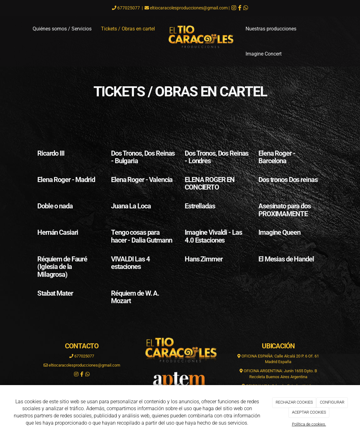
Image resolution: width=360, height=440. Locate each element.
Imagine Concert (264, 54)
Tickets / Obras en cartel (128, 29)
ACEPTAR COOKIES (309, 412)
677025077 (128, 7)
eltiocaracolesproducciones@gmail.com (189, 7)
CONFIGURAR (332, 402)
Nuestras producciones (271, 29)
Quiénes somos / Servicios (62, 29)
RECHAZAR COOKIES (294, 402)
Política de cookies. (309, 424)
